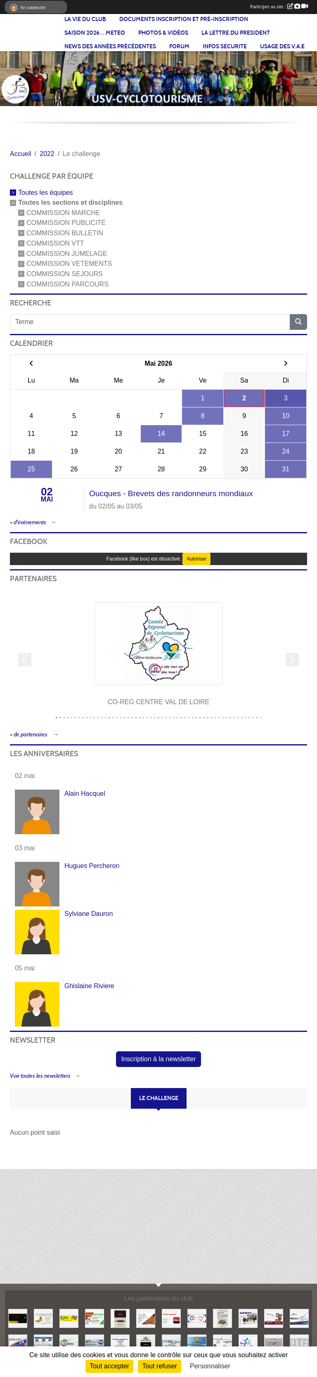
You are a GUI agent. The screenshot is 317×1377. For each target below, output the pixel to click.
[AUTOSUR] (17, 1343)
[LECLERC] (222, 1343)
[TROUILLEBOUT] (171, 1343)
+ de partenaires (29, 734)
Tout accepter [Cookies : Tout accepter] (109, 1366)
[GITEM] (171, 1317)
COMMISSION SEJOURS (64, 273)
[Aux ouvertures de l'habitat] (222, 1317)
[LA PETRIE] (120, 1317)
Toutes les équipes (45, 192)
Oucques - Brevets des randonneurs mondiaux (171, 493)
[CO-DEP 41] (196, 1317)
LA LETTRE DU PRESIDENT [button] (235, 32)
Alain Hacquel (84, 793)
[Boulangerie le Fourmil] (145, 1317)
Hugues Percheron (91, 865)
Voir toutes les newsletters (40, 1075)
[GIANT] (248, 1317)
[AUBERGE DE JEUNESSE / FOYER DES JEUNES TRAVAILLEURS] (43, 1343)
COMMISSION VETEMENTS (69, 263)
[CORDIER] (299, 1317)
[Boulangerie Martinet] (273, 1343)
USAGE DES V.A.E (282, 46)
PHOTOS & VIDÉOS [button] (163, 32)
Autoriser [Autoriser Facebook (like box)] (196, 559)
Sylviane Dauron (88, 913)
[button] (25, 659)
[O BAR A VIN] (17, 1317)
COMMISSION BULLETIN (64, 233)
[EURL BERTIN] (68, 1343)
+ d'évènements (28, 522)
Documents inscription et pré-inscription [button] (183, 19)
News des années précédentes (110, 46)
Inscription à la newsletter (158, 1058)
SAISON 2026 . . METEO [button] (94, 32)
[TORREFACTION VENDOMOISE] (120, 1343)
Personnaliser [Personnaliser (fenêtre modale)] (210, 1366)
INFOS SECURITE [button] (225, 46)
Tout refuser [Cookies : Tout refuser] (159, 1366)
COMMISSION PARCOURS (67, 284)
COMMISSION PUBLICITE (66, 222)
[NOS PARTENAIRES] (299, 1343)
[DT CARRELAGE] (94, 1343)
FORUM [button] (179, 46)
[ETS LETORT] (196, 1343)
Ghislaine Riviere (89, 985)
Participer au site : (279, 6)
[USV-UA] (248, 1343)
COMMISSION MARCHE (63, 212)
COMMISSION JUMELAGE (66, 253)
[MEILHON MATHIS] (273, 1317)
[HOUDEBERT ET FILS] (43, 1317)
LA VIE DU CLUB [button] (85, 19)
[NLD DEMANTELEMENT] (145, 1343)
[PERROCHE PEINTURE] (94, 1317)
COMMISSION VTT (55, 243)
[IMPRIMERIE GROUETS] (68, 1317)
